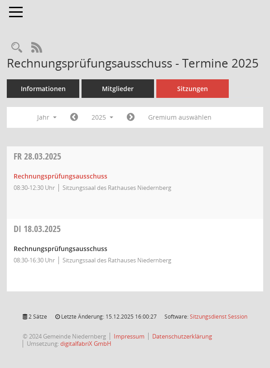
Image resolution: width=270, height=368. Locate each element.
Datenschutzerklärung (182, 336)
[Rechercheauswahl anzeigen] (17, 47)
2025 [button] (102, 117)
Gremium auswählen (180, 117)
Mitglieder (118, 88)
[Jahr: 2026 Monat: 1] (130, 117)
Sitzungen (192, 88)
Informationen (43, 88)
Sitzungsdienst (218, 316)
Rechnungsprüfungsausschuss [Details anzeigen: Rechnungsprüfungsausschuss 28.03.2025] (60, 176)
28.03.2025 (37, 156)
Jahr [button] (47, 117)
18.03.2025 (37, 229)
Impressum (129, 336)
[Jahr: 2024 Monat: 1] (74, 117)
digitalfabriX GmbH (85, 343)
